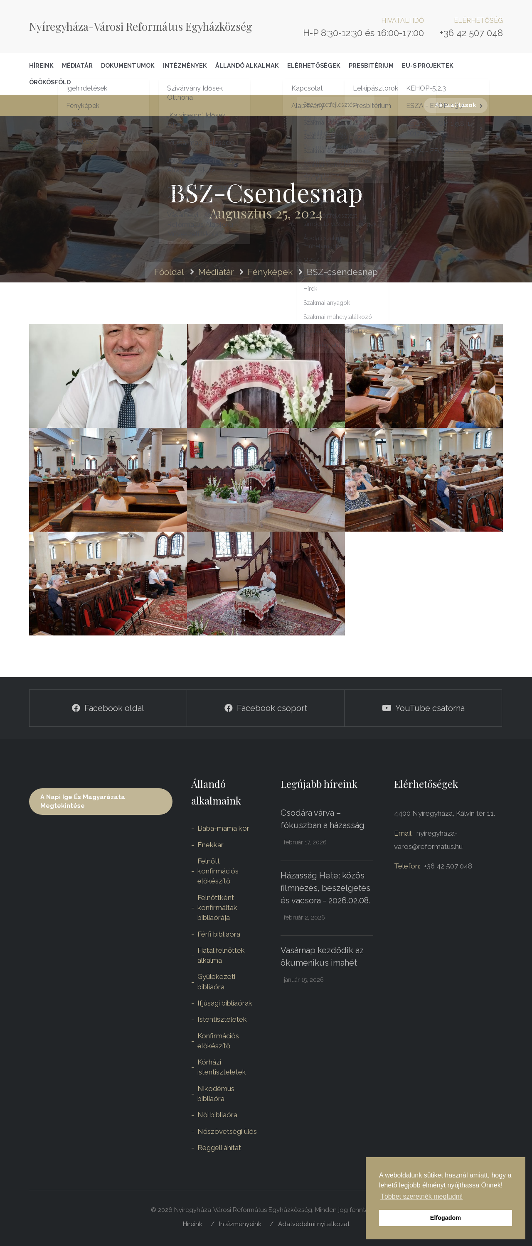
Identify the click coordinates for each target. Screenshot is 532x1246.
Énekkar (210, 845)
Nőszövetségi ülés (227, 1131)
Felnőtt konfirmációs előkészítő (218, 871)
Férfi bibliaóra (218, 934)
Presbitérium (371, 65)
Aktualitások (455, 105)
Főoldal (169, 272)
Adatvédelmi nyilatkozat (314, 1224)
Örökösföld (50, 82)
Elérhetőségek (313, 65)
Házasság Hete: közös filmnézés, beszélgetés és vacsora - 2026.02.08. (325, 888)
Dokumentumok (128, 65)
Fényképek (270, 272)
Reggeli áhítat (219, 1147)
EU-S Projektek (427, 65)
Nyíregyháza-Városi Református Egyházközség (140, 26)
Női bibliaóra (217, 1115)
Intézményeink (240, 1224)
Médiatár (77, 65)
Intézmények (185, 65)
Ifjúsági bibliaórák (224, 1003)
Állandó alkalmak (247, 65)
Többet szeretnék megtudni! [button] (421, 1196)
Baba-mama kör (223, 828)
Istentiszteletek (222, 1019)
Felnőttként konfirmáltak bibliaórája (217, 907)
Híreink (41, 65)
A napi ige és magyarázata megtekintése (82, 801)
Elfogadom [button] (445, 1217)
